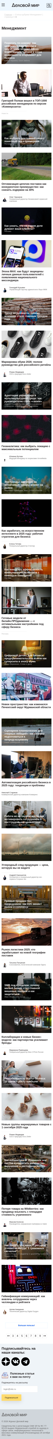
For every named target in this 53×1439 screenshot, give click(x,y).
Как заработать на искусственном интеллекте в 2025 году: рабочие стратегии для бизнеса (23, 533)
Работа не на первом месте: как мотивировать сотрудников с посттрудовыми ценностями (24, 819)
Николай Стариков (9, 793)
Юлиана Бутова (16, 456)
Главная (8, 14)
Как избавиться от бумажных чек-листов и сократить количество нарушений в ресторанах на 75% (25, 1163)
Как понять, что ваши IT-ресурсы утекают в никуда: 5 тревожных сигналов (25, 1248)
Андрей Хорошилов (17, 875)
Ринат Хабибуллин (16, 742)
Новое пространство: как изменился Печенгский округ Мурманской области (26, 706)
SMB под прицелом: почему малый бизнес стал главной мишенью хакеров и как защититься (22, 990)
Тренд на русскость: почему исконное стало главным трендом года (25, 316)
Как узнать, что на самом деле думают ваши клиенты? (23, 227)
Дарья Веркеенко (18, 664)
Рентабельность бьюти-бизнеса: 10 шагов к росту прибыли (25, 1080)
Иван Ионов (14, 997)
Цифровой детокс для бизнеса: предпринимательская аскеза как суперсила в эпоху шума (25, 658)
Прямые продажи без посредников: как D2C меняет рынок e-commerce (23, 904)
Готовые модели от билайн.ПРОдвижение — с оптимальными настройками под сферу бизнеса (23, 622)
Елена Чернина (17, 61)
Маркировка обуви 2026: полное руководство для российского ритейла (26, 363)
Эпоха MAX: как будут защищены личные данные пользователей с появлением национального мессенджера (23, 276)
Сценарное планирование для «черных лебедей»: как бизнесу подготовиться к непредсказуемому (24, 735)
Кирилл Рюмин (26, 1255)
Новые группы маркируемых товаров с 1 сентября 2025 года (26, 1126)
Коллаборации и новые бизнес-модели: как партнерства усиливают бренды (25, 1040)
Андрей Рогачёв (23, 405)
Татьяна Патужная (17, 963)
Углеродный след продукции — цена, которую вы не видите (25, 866)
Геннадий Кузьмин (17, 287)
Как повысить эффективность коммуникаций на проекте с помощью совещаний (23, 572)
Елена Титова (15, 544)
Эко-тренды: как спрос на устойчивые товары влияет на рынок (23, 484)
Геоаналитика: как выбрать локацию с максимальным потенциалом (26, 448)
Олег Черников (15, 197)
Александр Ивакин (17, 322)
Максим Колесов (16, 1222)
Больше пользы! (26, 1325)
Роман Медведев (16, 372)
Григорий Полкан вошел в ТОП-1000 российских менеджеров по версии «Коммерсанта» (24, 103)
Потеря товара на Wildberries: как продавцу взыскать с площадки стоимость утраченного (23, 1211)
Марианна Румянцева (23, 490)
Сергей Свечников (17, 825)
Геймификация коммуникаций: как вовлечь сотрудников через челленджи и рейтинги (23, 1299)
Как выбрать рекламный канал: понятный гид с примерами (24, 140)
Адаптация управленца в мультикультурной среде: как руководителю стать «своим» (23, 398)
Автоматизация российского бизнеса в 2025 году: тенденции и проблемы (26, 784)
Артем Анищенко (16, 1309)
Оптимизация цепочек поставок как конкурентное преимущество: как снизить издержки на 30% (24, 187)
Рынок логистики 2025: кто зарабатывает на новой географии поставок (23, 952)
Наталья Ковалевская (19, 1084)
